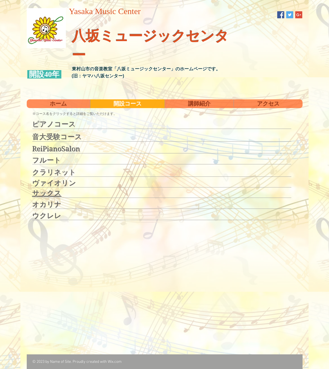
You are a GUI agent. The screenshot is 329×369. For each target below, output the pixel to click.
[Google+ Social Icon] (298, 14)
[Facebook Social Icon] (280, 14)
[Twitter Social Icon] (289, 14)
